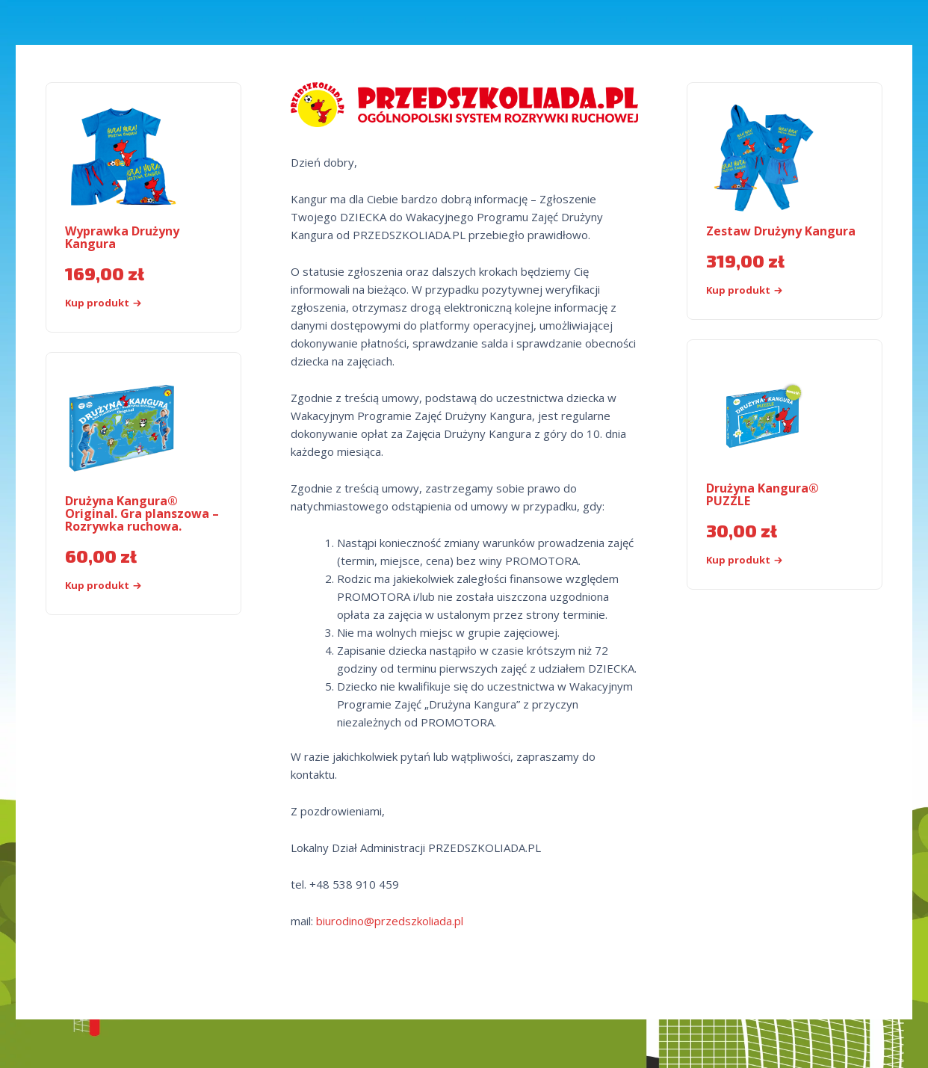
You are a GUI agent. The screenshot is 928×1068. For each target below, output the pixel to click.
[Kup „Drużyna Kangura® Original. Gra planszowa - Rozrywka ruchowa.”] (129, 585)
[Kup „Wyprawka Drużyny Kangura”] (129, 303)
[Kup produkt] (770, 560)
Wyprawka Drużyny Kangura (122, 237)
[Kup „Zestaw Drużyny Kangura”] (770, 290)
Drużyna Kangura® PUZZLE (762, 494)
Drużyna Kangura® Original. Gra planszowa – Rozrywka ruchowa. (142, 513)
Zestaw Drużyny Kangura (781, 231)
